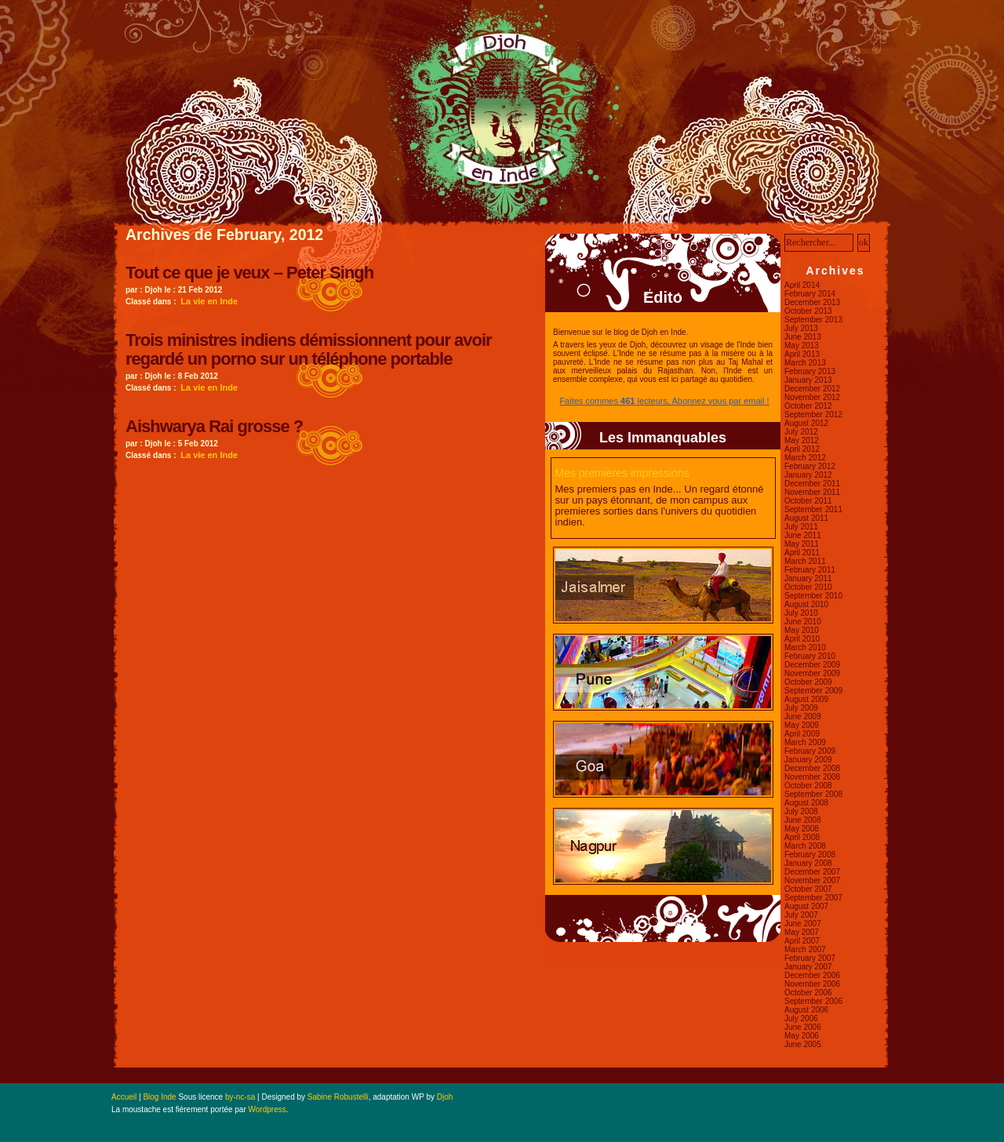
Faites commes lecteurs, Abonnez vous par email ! (664, 401)
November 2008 (812, 777)
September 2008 (813, 794)
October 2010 (808, 587)
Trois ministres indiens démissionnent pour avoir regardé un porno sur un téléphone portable (309, 349)
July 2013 (801, 328)
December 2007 (812, 871)
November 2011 (812, 492)
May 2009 (801, 725)
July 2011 (801, 526)
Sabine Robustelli (338, 1097)
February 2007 (809, 958)
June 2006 (802, 1027)
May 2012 (801, 440)
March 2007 (805, 949)
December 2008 (812, 768)
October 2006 (808, 992)
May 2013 (801, 345)
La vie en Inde (209, 301)
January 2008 (808, 863)
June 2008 (802, 820)
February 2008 (809, 854)
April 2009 (802, 733)
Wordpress (267, 1109)
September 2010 (813, 595)
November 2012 (812, 397)
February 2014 (809, 293)
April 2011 (802, 552)
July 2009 (801, 708)
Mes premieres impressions (622, 473)
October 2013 (808, 311)
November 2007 (812, 880)
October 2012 (808, 406)
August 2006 (806, 1010)
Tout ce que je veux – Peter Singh (249, 272)
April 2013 (802, 354)
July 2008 (801, 811)
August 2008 (806, 802)
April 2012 (802, 449)
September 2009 (813, 690)
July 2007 (801, 915)
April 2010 (802, 639)
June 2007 (802, 923)
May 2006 (801, 1035)
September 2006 (813, 1001)
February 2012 (809, 466)
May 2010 (801, 630)
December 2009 (812, 664)
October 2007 (808, 889)
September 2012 (813, 414)
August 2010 (806, 604)
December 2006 (812, 975)
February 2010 (809, 656)
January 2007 (808, 966)
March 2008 (805, 846)
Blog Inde (159, 1097)
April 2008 (802, 837)
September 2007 (813, 897)
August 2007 (806, 906)
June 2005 (802, 1044)
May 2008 (801, 828)
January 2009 (808, 759)
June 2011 (802, 535)
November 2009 (812, 673)
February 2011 (809, 570)
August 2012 (806, 423)
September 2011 (813, 509)
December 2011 (812, 483)
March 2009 (805, 742)
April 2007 (802, 941)
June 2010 (802, 621)
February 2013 (809, 371)
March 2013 (805, 362)
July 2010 (801, 613)
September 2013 (813, 319)
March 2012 (805, 457)
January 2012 (808, 475)
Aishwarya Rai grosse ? (214, 426)
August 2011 (806, 518)
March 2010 (805, 647)
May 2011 (801, 544)
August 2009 (806, 699)
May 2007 (801, 932)
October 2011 (808, 500)
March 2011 (805, 561)
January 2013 (808, 380)
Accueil (123, 1097)
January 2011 (808, 578)
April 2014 (802, 285)
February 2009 (809, 751)
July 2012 (801, 431)
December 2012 (812, 388)
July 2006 (801, 1018)
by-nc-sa (240, 1097)
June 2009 (802, 716)
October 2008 (808, 785)
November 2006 (812, 984)
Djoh (445, 1097)
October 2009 (808, 682)
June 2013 (802, 337)
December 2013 (812, 302)
